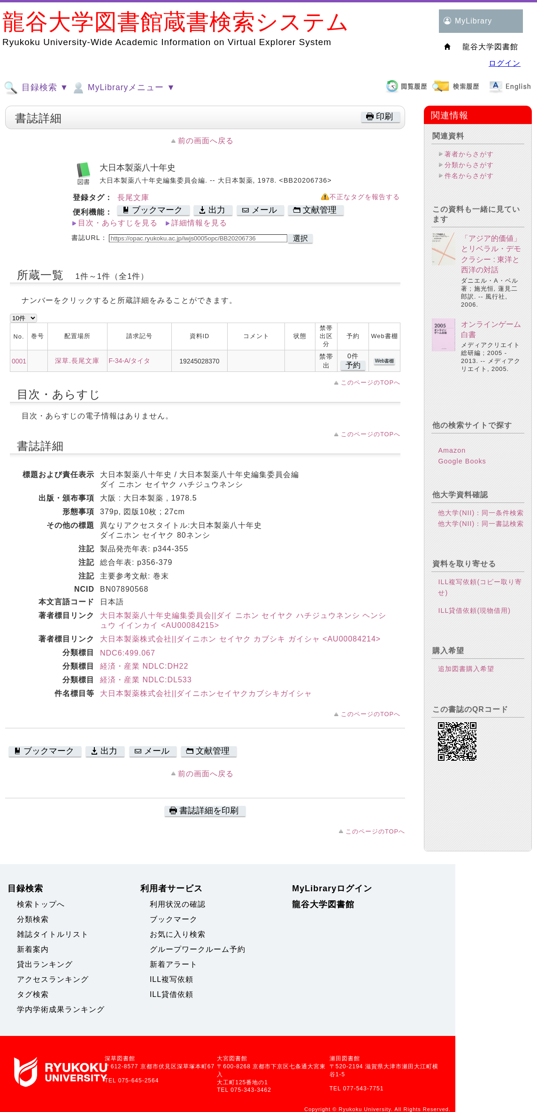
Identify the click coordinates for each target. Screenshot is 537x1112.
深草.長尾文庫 (77, 360)
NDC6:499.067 (127, 653)
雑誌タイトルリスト (53, 934)
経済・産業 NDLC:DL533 (146, 680)
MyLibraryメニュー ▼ (123, 88)
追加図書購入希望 (466, 668)
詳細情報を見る (199, 223)
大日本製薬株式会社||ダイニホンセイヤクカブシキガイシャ (206, 693)
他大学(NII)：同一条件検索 (481, 513)
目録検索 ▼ (36, 88)
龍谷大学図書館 (323, 904)
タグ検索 (33, 994)
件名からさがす (469, 175)
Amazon (452, 450)
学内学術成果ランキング (61, 1009)
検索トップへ (41, 904)
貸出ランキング (45, 964)
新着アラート (174, 964)
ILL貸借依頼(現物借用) (474, 610)
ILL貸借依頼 (171, 994)
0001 (19, 361)
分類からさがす (469, 165)
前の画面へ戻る (206, 141)
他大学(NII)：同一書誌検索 (481, 523)
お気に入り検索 (178, 934)
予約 (353, 365)
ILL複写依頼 (171, 979)
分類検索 (33, 919)
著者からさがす (469, 154)
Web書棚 (384, 360)
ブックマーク (174, 919)
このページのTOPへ (370, 382)
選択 (300, 238)
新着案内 (33, 949)
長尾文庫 (133, 197)
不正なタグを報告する (365, 197)
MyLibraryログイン (332, 888)
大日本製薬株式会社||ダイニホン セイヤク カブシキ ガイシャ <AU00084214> (240, 639)
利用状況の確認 (178, 904)
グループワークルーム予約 (197, 949)
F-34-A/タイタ (129, 360)
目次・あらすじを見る (118, 223)
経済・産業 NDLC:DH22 (144, 666)
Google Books (462, 461)
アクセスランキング (53, 979)
